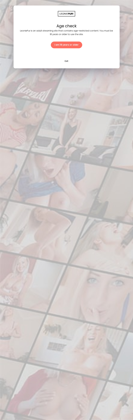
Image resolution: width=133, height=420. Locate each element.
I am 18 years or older (66, 44)
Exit (66, 61)
